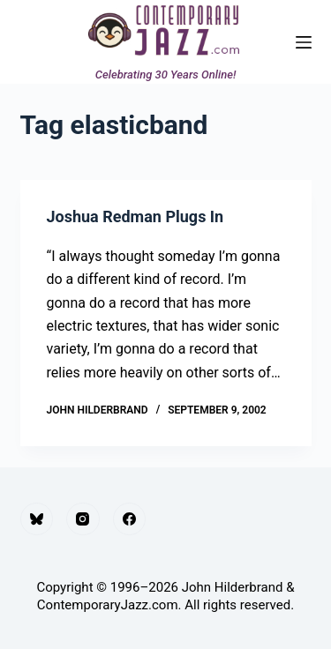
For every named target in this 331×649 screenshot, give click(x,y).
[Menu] (304, 42)
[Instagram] (83, 519)
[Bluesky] (37, 519)
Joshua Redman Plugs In (135, 216)
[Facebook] (130, 519)
